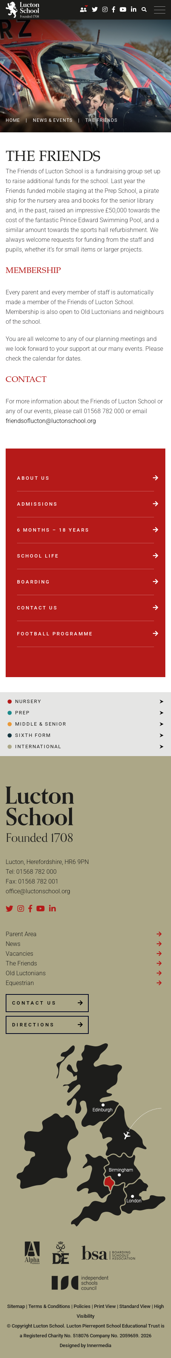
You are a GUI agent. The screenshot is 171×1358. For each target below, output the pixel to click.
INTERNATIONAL (38, 746)
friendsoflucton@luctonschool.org (51, 420)
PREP (22, 712)
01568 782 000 (36, 871)
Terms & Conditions (49, 1306)
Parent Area (21, 934)
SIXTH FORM (33, 735)
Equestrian (20, 983)
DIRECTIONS (33, 1025)
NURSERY (28, 701)
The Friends (21, 963)
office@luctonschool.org (38, 891)
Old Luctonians (26, 973)
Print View (105, 1306)
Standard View (135, 1306)
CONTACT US (34, 1003)
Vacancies (19, 953)
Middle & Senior (40, 724)
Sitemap (16, 1306)
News (13, 943)
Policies (82, 1306)
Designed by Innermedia (85, 1345)
